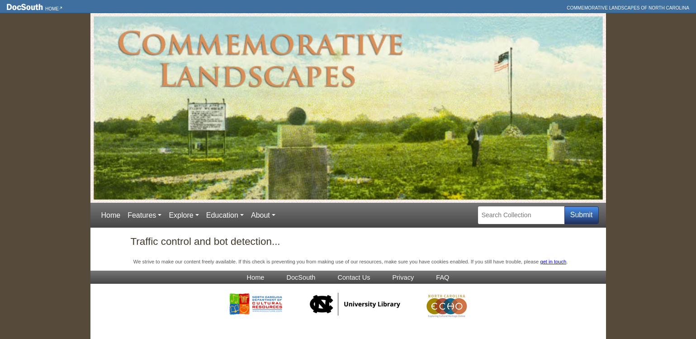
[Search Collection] (521, 215)
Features (142, 215)
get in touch (553, 261)
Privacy (403, 277)
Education (222, 215)
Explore (181, 215)
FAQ (442, 277)
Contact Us (353, 277)
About (260, 215)
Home (52, 8)
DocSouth (300, 277)
